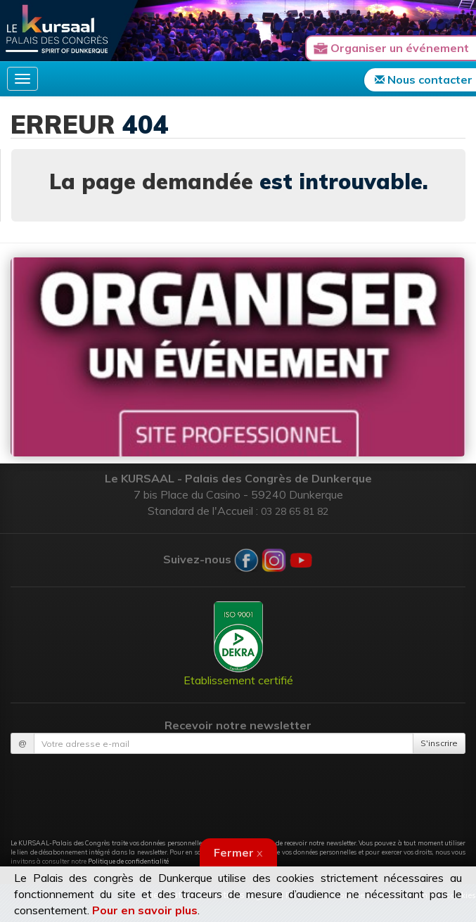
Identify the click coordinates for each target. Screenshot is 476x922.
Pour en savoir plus (145, 910)
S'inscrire (439, 743)
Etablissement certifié (238, 644)
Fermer (238, 852)
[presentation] (238, 788)
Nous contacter (423, 79)
